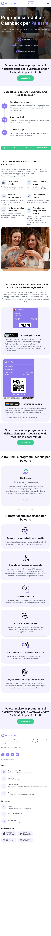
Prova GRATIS (25, 78)
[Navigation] (48, 3)
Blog (9, 792)
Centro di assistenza (15, 813)
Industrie (12, 10)
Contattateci (12, 820)
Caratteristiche (13, 784)
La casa (3, 10)
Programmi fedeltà (14, 771)
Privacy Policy (18, 747)
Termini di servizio (6, 747)
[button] (19, 509)
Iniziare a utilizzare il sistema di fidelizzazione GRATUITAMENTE (25, 148)
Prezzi (10, 806)
